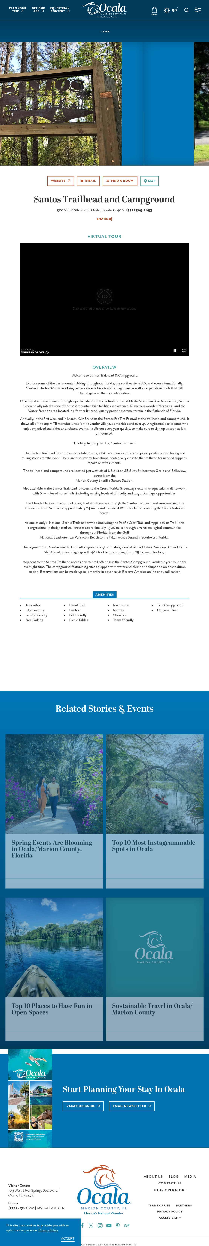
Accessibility (170, 1217)
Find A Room (120, 181)
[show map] (149, 181)
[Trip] (126, 1225)
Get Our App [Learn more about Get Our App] (38, 10)
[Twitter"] (91, 1225)
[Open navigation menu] (198, 10)
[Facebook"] (82, 1225)
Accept (68, 1238)
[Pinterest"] (117, 1225)
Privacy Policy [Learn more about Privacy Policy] (48, 1230)
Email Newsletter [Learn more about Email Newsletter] (132, 1106)
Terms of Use (159, 1205)
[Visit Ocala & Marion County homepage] (104, 10)
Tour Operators (170, 1190)
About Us (153, 1177)
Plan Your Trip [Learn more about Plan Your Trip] (18, 10)
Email (88, 181)
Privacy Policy (170, 1211)
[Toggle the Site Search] (186, 9)
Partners (184, 1205)
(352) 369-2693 (139, 210)
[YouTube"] (108, 1225)
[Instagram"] (100, 1225)
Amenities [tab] (104, 595)
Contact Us (170, 1183)
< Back (105, 31)
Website (60, 181)
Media (190, 1177)
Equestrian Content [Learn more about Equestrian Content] (60, 10)
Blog (174, 1177)
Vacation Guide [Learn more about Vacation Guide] (83, 1106)
